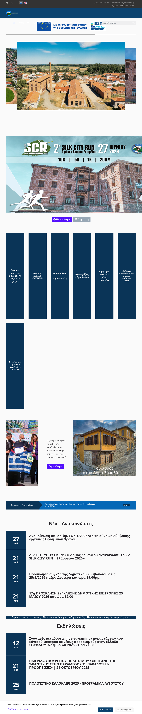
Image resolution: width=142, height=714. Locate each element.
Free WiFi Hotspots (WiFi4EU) (37, 275)
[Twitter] (12, 2)
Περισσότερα (61, 219)
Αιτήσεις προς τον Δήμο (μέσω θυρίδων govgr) (15, 276)
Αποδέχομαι (105, 709)
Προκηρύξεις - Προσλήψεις (82, 275)
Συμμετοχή (82, 219)
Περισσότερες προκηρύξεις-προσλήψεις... (108, 617)
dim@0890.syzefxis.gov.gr (123, 3)
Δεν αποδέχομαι (124, 709)
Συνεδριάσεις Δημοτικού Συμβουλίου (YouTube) (15, 366)
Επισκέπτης (64, 23)
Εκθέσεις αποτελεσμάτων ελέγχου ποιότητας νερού (126, 276)
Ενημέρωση (36, 23)
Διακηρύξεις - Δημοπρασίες (60, 276)
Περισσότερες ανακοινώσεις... (27, 617)
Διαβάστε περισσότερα (18, 709)
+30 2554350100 (102, 3)
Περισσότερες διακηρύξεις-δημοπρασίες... (65, 617)
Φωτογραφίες (79, 23)
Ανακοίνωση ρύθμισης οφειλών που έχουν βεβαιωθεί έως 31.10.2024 (70, 505)
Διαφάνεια (50, 23)
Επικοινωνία (94, 23)
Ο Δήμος (22, 23)
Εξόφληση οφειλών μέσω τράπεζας (104, 275)
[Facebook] (7, 2)
